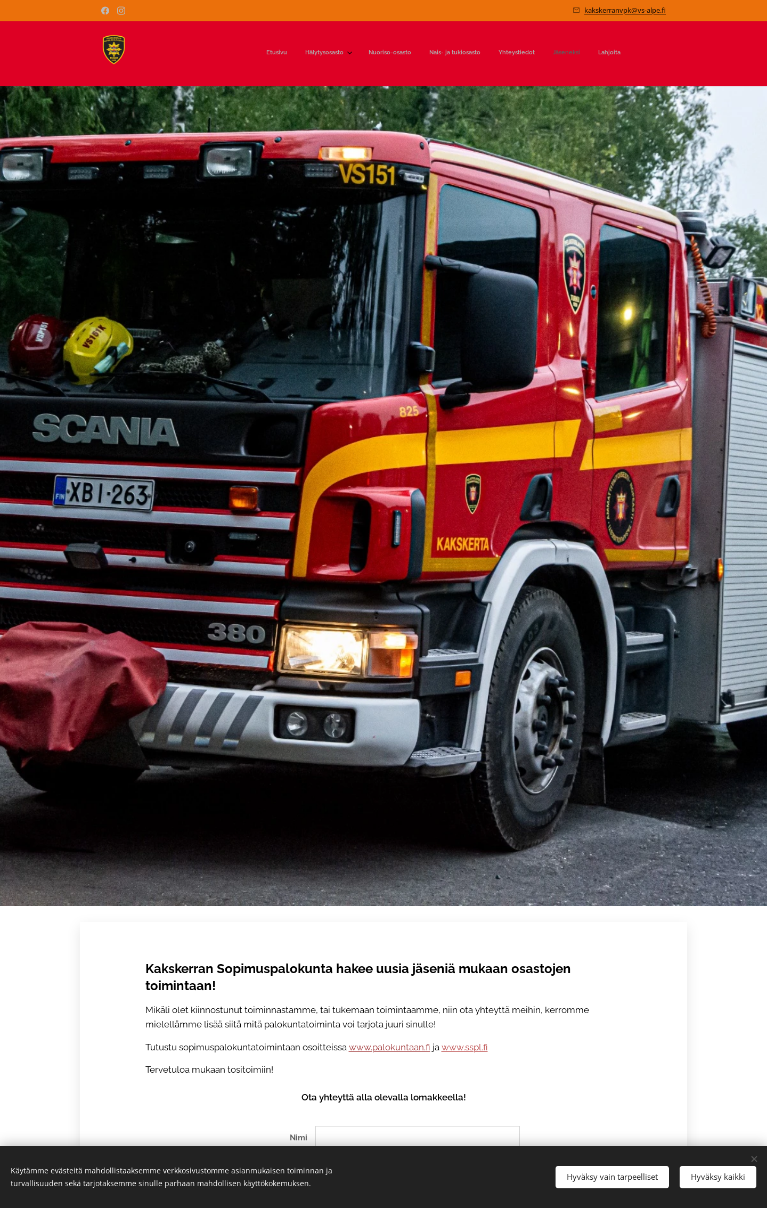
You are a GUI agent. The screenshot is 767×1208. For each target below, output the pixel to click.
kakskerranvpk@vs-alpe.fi (625, 10)
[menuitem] (505, 53)
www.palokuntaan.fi (389, 1047)
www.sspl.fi (465, 1047)
